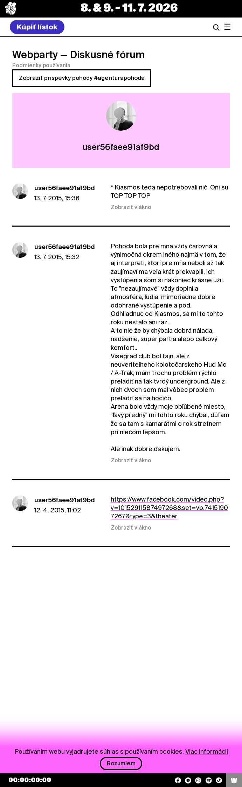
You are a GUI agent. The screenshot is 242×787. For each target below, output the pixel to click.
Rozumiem (121, 763)
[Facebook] (178, 780)
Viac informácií (206, 751)
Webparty (35, 55)
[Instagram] (198, 780)
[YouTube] (188, 780)
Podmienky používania (41, 65)
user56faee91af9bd (64, 188)
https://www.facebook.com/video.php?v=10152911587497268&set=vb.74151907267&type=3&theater (169, 508)
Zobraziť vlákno (131, 207)
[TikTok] (219, 780)
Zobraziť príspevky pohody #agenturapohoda (82, 78)
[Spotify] (209, 780)
